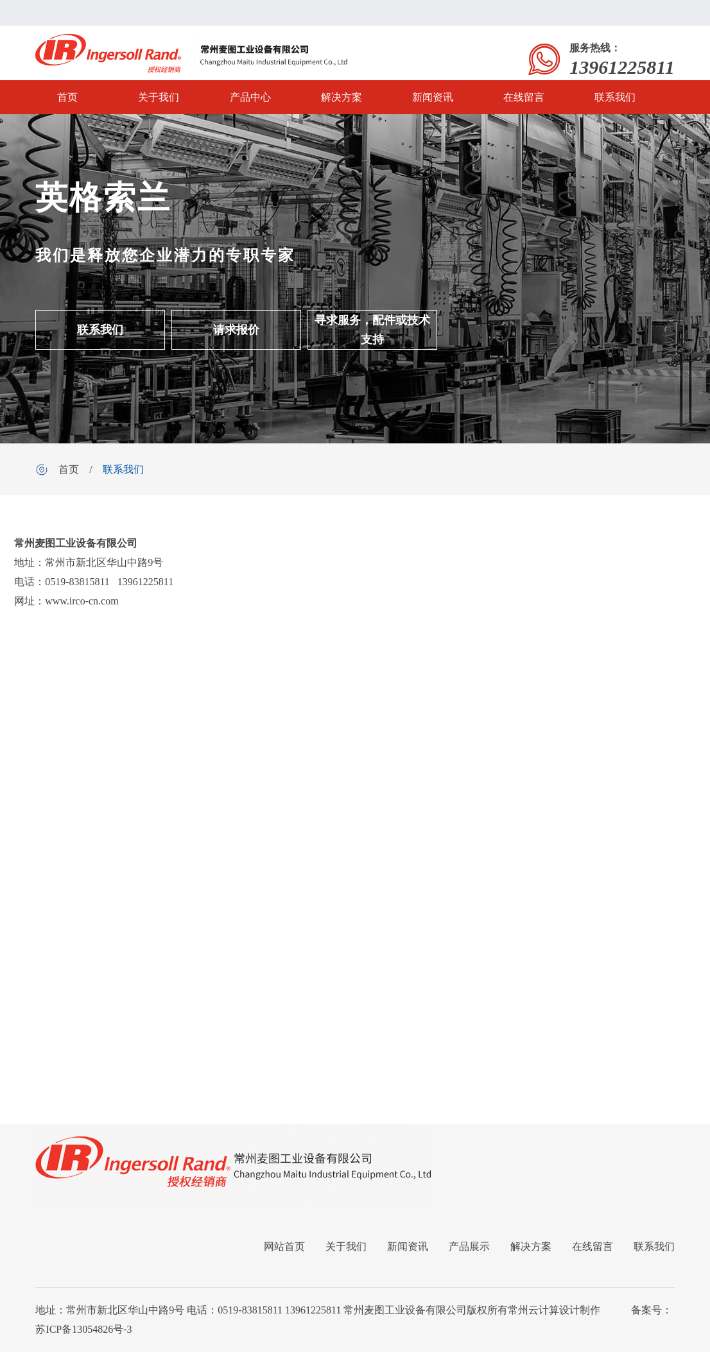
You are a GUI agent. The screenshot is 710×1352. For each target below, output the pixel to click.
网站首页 (284, 1246)
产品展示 (469, 1246)
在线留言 (523, 97)
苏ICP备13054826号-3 (83, 1329)
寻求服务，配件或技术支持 (372, 330)
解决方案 (341, 97)
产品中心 (250, 97)
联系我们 (615, 97)
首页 (67, 97)
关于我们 (158, 97)
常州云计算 (533, 1310)
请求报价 (236, 329)
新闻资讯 (432, 97)
